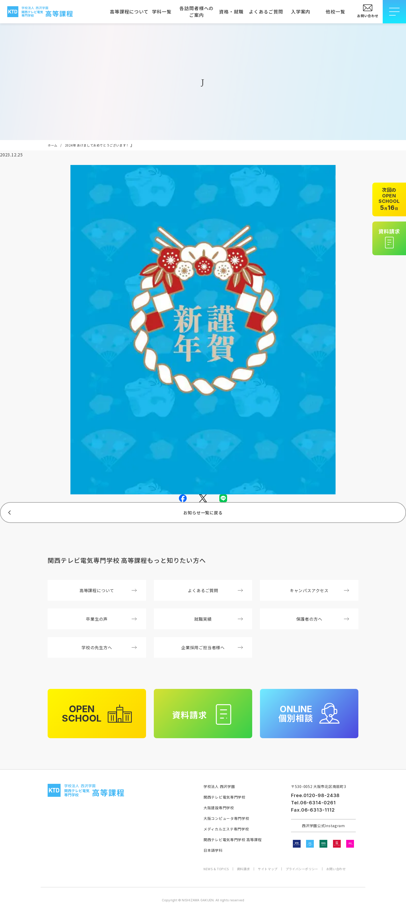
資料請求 (243, 868)
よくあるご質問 (266, 11)
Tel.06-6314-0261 (313, 802)
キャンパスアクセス (319, 590)
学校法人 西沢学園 (219, 786)
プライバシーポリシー (302, 868)
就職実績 (218, 619)
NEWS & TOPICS (216, 868)
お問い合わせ (336, 868)
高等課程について (127, 11)
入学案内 (301, 11)
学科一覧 (162, 11)
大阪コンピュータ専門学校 (226, 818)
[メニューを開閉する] (394, 11)
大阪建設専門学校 (219, 807)
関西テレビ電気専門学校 (224, 797)
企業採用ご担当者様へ (212, 647)
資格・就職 (231, 11)
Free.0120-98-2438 (315, 795)
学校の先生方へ (109, 647)
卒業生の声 (111, 619)
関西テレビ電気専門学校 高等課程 (233, 839)
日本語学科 (213, 850)
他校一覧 (335, 11)
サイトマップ (268, 868)
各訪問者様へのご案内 (196, 11)
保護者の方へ (322, 619)
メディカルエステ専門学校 (226, 829)
